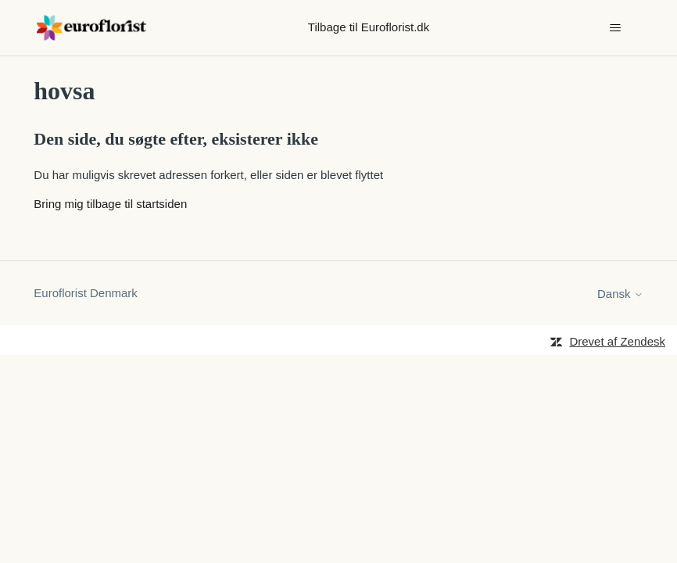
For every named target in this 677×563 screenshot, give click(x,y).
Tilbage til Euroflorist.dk (368, 27)
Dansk (620, 293)
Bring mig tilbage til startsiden (110, 203)
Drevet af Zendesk (617, 341)
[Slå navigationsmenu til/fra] (615, 28)
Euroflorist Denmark (86, 292)
